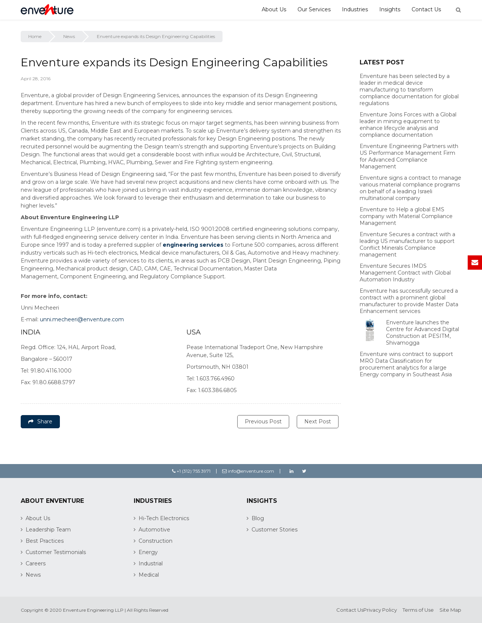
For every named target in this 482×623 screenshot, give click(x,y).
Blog (258, 518)
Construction (155, 540)
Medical (149, 574)
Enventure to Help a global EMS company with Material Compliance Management (406, 216)
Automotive (154, 529)
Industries (355, 9)
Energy (148, 552)
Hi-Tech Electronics (164, 518)
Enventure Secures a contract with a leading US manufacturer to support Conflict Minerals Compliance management (407, 244)
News (69, 36)
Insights (389, 9)
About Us (274, 9)
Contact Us (426, 9)
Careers (36, 563)
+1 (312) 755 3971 (191, 471)
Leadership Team (48, 529)
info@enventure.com (248, 471)
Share (40, 421)
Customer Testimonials (56, 552)
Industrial (151, 563)
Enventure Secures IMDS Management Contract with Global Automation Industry (405, 273)
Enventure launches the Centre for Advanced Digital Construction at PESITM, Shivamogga (422, 332)
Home (34, 36)
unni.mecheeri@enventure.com (82, 319)
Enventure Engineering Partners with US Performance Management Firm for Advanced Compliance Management (409, 156)
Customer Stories (274, 529)
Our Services (314, 9)
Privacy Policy (380, 610)
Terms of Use (418, 610)
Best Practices (45, 540)
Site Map (450, 610)
